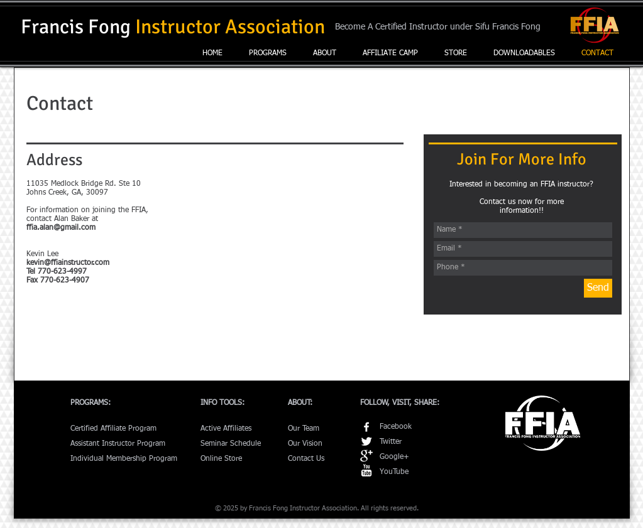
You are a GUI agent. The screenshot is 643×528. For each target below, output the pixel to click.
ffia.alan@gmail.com (61, 228)
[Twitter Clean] (366, 441)
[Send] (598, 288)
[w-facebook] (366, 427)
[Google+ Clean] (366, 456)
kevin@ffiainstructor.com (67, 263)
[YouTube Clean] (366, 470)
